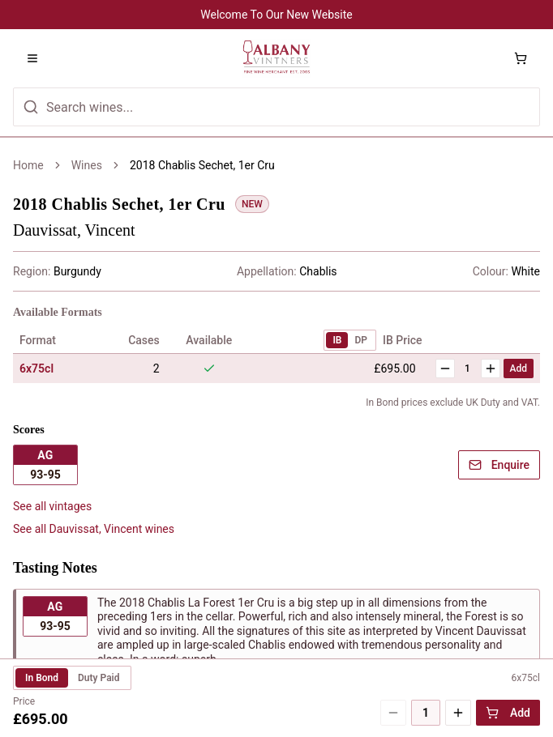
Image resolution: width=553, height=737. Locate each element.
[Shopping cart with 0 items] (520, 58)
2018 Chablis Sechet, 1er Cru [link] (202, 165)
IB (336, 340)
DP (360, 340)
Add (518, 368)
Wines (86, 165)
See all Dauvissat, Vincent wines (93, 528)
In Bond (41, 678)
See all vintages (52, 506)
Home (28, 165)
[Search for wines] (276, 106)
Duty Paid (98, 678)
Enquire (499, 464)
